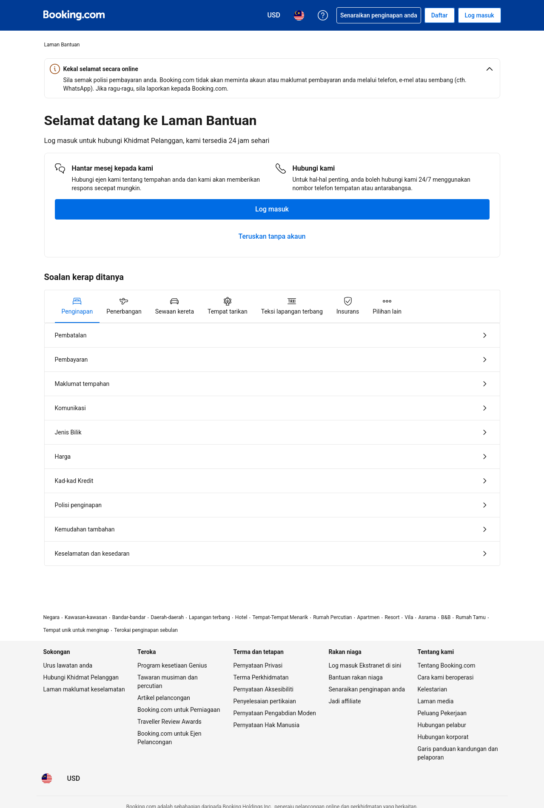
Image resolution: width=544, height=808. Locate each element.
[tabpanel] (272, 444)
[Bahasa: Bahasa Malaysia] (47, 778)
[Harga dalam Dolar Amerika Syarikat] (73, 778)
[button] (272, 69)
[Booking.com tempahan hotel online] (74, 15)
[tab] (77, 306)
